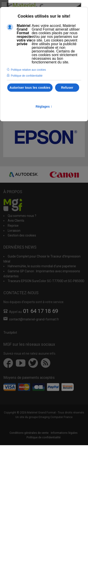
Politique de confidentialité (44, 437)
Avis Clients (16, 220)
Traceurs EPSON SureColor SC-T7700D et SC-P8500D (46, 281)
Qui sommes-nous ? (22, 216)
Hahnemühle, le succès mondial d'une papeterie (42, 266)
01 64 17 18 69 (40, 311)
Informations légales (64, 432)
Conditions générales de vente (29, 432)
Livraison (14, 230)
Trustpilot (10, 332)
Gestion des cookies (22, 235)
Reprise (13, 225)
